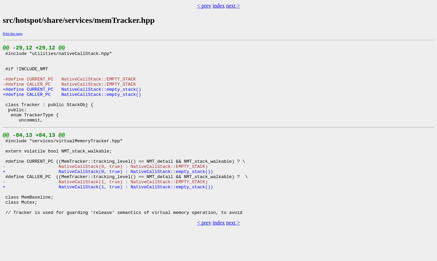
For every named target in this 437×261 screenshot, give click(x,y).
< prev (204, 6)
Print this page (13, 33)
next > (233, 6)
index (219, 6)
